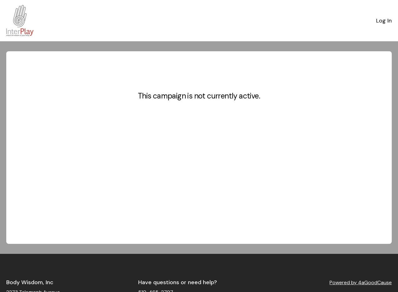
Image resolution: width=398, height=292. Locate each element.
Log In (384, 20)
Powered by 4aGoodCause (361, 282)
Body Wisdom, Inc (29, 282)
